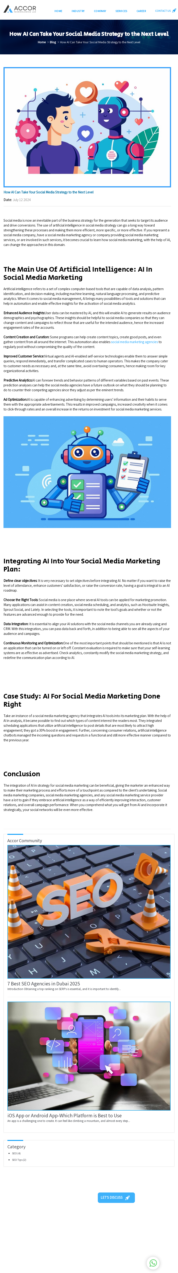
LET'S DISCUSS (115, 1197)
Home (58, 11)
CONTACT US (165, 10)
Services (121, 11)
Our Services (87, 1227)
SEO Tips (17, 1159)
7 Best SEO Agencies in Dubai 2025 (43, 983)
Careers (83, 1233)
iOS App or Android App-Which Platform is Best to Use (64, 1115)
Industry (78, 11)
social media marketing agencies (134, 342)
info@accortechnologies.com (127, 1250)
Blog (53, 42)
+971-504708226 (117, 1244)
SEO (14, 1153)
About (61, 1233)
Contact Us (65, 1244)
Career (141, 11)
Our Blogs (64, 1239)
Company (100, 11)
